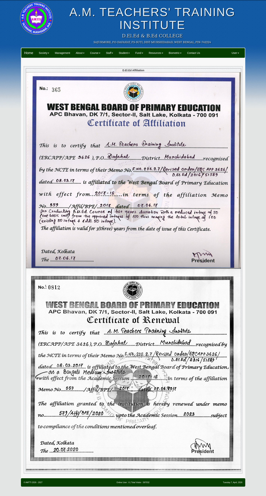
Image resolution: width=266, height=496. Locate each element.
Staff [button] (109, 52)
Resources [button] (156, 52)
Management (62, 52)
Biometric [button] (175, 52)
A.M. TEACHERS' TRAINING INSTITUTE (152, 18)
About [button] (80, 52)
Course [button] (95, 52)
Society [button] (44, 52)
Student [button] (124, 52)
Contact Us (193, 52)
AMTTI (29, 482)
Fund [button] (139, 52)
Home (28, 53)
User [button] (235, 52)
